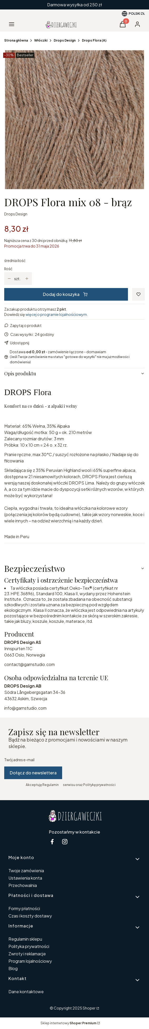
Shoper (89, 1008)
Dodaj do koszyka (65, 294)
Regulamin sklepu (25, 939)
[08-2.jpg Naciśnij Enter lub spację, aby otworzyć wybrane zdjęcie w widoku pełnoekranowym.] (74, 119)
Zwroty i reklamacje (27, 953)
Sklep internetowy (68, 1023)
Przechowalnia (22, 885)
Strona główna (16, 40)
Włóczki (40, 40)
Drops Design (65, 40)
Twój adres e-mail (19, 759)
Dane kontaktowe (26, 991)
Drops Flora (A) (94, 40)
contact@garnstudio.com (29, 664)
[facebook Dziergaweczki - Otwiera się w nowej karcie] (52, 841)
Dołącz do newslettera (33, 772)
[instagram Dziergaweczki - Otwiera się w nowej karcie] (65, 841)
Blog (13, 968)
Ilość (8, 268)
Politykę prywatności (99, 785)
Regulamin (50, 785)
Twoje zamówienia (26, 870)
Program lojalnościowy (30, 961)
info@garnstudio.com (25, 708)
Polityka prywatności (28, 946)
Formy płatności (24, 908)
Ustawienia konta (25, 878)
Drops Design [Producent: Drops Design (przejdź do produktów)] (15, 213)
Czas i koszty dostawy (30, 916)
